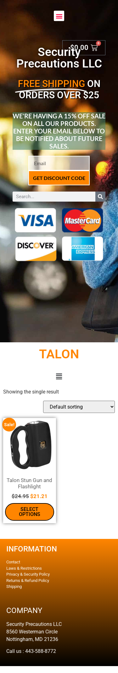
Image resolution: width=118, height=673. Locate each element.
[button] (59, 16)
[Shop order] (79, 407)
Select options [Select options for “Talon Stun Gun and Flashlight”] (29, 511)
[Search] (100, 197)
